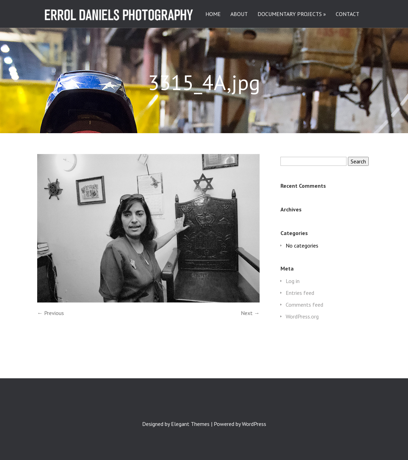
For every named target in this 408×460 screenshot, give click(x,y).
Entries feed (300, 292)
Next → (250, 312)
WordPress (254, 423)
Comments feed (304, 304)
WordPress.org (302, 316)
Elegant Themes (190, 423)
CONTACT (347, 14)
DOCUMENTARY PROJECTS (290, 14)
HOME (213, 14)
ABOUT (239, 14)
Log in (293, 280)
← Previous (50, 312)
